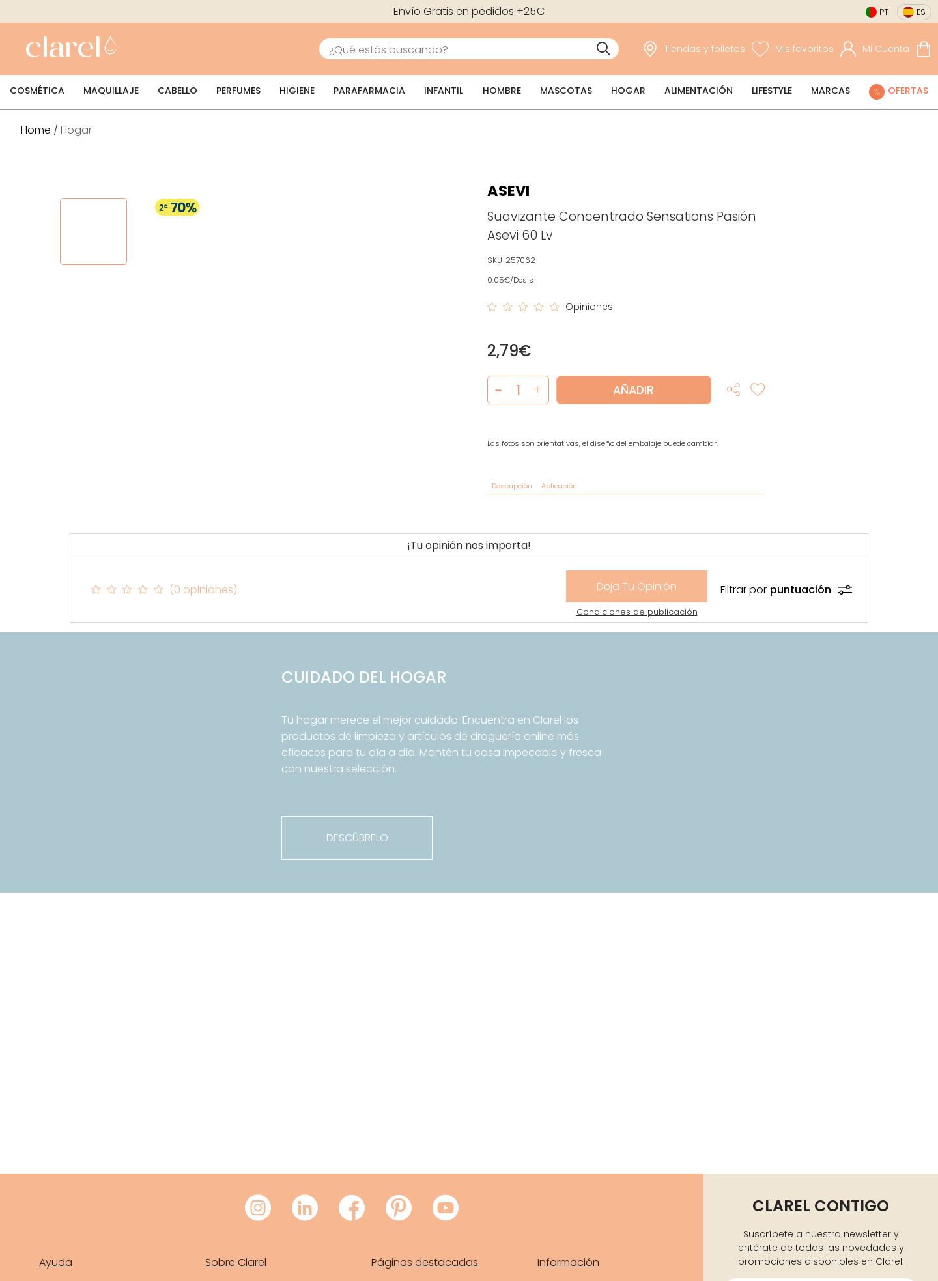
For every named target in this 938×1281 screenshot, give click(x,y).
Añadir (633, 390)
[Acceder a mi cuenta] (874, 49)
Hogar (628, 90)
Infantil (443, 90)
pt (883, 12)
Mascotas (566, 90)
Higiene (297, 90)
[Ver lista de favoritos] (793, 49)
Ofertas (908, 90)
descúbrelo (357, 837)
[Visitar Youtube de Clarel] (446, 1208)
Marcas (830, 90)
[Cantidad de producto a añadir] (518, 390)
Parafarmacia (369, 90)
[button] (538, 390)
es (921, 12)
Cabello (177, 90)
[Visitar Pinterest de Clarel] (399, 1208)
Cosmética (37, 90)
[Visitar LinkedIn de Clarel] (305, 1208)
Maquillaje (111, 90)
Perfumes (238, 90)
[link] (67, 48)
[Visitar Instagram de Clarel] (258, 1208)
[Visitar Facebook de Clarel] (352, 1208)
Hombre (502, 90)
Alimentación (698, 90)
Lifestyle (772, 90)
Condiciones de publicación (637, 611)
